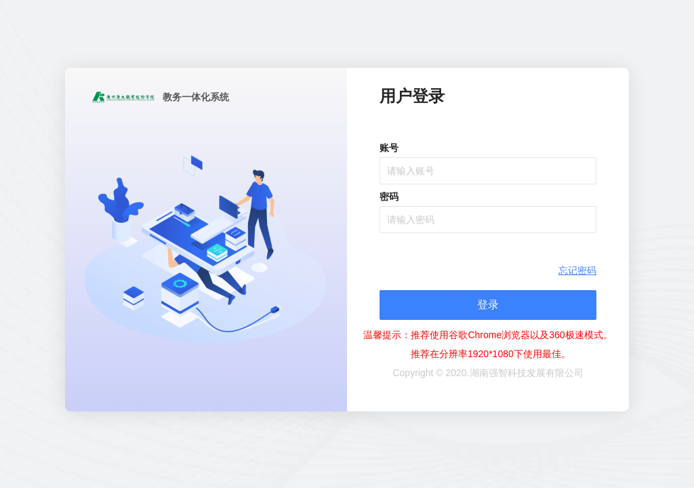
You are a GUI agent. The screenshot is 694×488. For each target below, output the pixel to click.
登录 (488, 304)
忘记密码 (577, 270)
